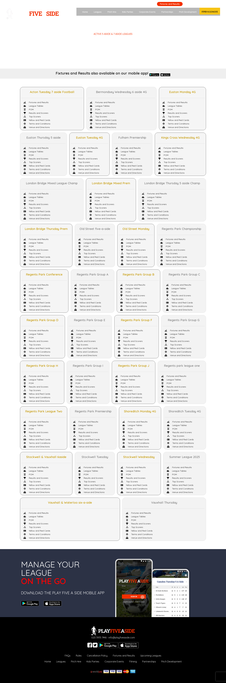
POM (29, 109)
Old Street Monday (135, 229)
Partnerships (167, 12)
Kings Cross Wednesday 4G (180, 137)
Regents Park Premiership (93, 411)
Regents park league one (182, 365)
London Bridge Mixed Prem (111, 183)
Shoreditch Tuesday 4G (185, 411)
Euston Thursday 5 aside (43, 137)
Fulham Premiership (132, 137)
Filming (133, 661)
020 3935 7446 (210, 3)
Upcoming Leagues (150, 655)
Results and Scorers (36, 113)
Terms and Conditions (37, 123)
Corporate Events (147, 12)
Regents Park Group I (88, 365)
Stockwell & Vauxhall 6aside (46, 457)
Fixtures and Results (170, 4)
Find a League (210, 12)
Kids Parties (127, 12)
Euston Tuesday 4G (89, 137)
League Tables (33, 106)
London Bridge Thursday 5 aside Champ (172, 183)
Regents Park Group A (92, 274)
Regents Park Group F (136, 320)
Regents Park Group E (89, 320)
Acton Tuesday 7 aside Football (52, 92)
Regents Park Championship (181, 229)
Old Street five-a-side (95, 229)
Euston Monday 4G (182, 92)
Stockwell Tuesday (95, 457)
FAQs (67, 655)
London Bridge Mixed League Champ (52, 183)
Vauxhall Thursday (164, 502)
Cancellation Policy (97, 655)
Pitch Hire (112, 12)
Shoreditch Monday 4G (140, 411)
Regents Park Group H (42, 365)
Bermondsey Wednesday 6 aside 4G (121, 92)
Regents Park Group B (138, 274)
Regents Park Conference (44, 274)
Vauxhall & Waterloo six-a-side (70, 502)
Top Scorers (32, 116)
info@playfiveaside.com (122, 637)
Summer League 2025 (184, 457)
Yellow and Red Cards (37, 120)
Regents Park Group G (183, 320)
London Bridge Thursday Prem (46, 229)
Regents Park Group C (184, 274)
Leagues (98, 12)
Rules (79, 655)
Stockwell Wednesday (139, 457)
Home (85, 12)
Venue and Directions (37, 127)
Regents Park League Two (43, 411)
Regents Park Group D (42, 320)
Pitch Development (188, 12)
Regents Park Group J (133, 365)
